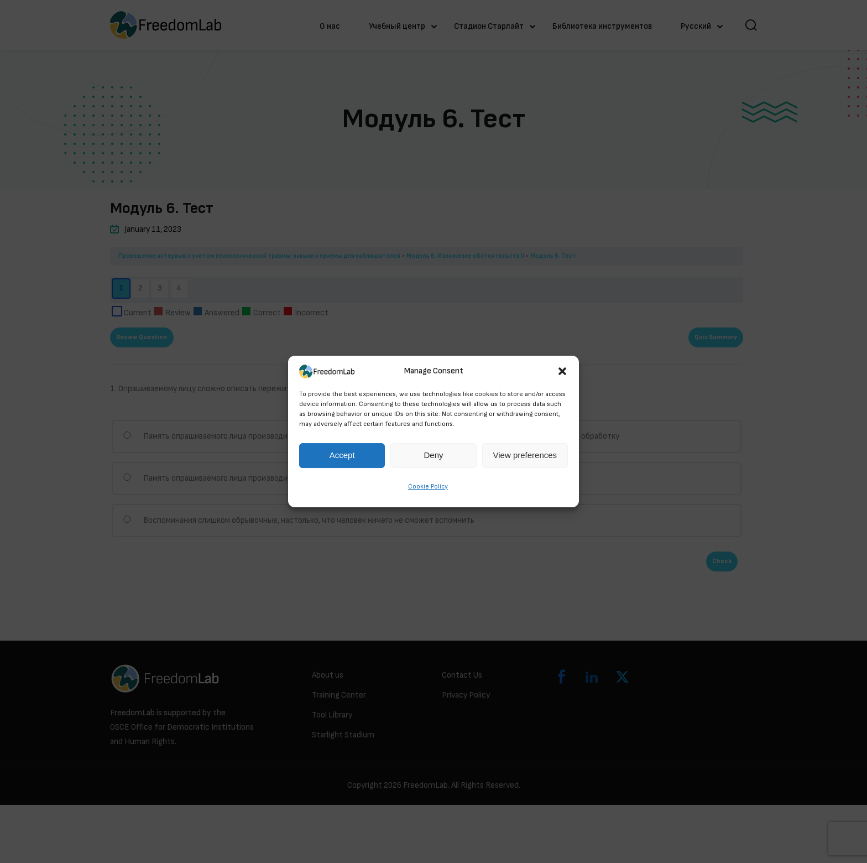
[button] (562, 371)
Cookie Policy (428, 486)
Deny (433, 455)
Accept (342, 455)
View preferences (525, 455)
